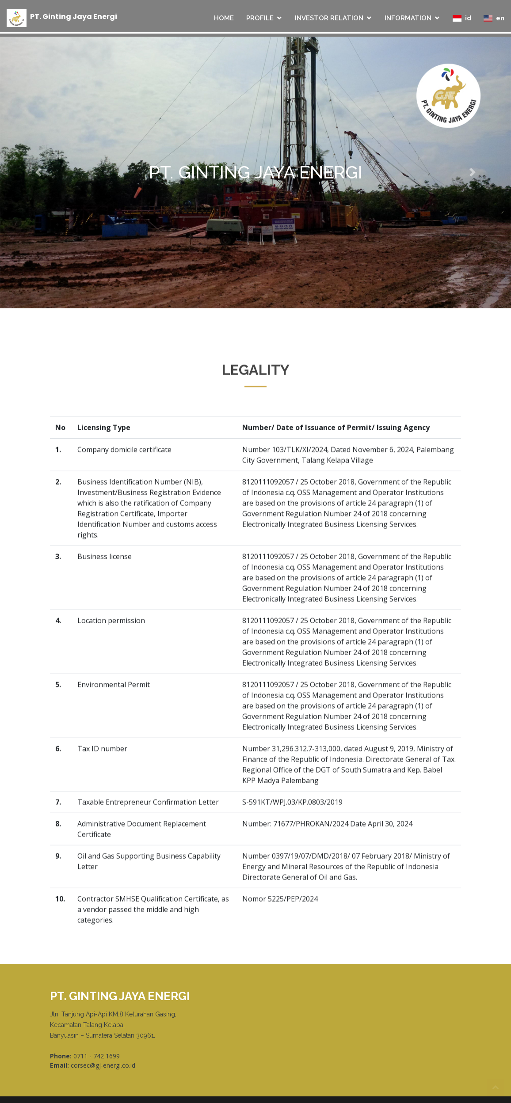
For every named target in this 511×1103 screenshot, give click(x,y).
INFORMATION (408, 18)
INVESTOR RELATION (329, 18)
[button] (38, 172)
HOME (224, 18)
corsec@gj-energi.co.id (103, 1065)
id (462, 18)
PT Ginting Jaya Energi (73, 16)
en (494, 18)
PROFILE (260, 18)
